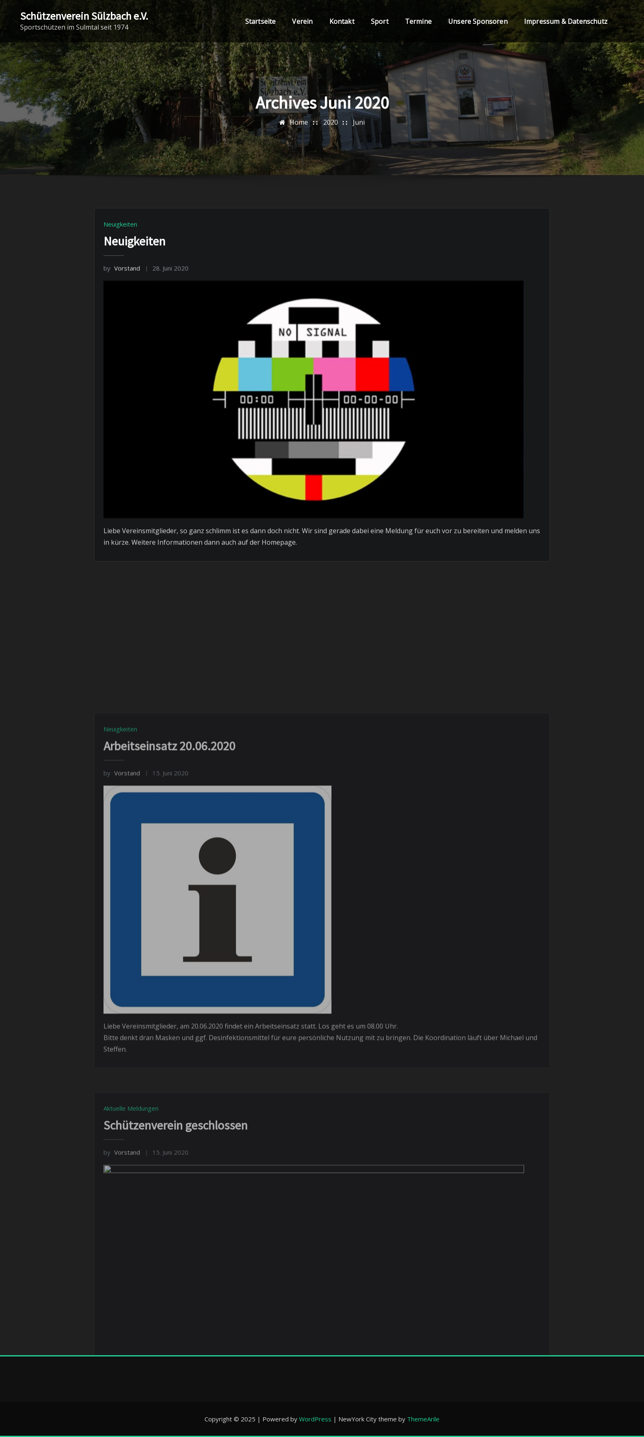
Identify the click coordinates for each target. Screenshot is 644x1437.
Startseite (260, 21)
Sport (380, 21)
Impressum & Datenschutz (565, 21)
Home (299, 128)
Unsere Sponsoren (478, 21)
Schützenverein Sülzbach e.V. (84, 16)
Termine (418, 21)
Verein (302, 21)
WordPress (315, 1419)
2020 (330, 128)
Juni (359, 128)
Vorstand (122, 327)
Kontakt (341, 21)
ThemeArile (423, 1419)
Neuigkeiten (120, 283)
